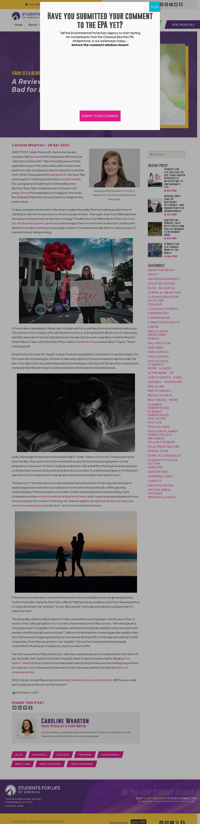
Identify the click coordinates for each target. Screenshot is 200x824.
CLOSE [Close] (154, 6)
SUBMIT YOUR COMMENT (100, 116)
